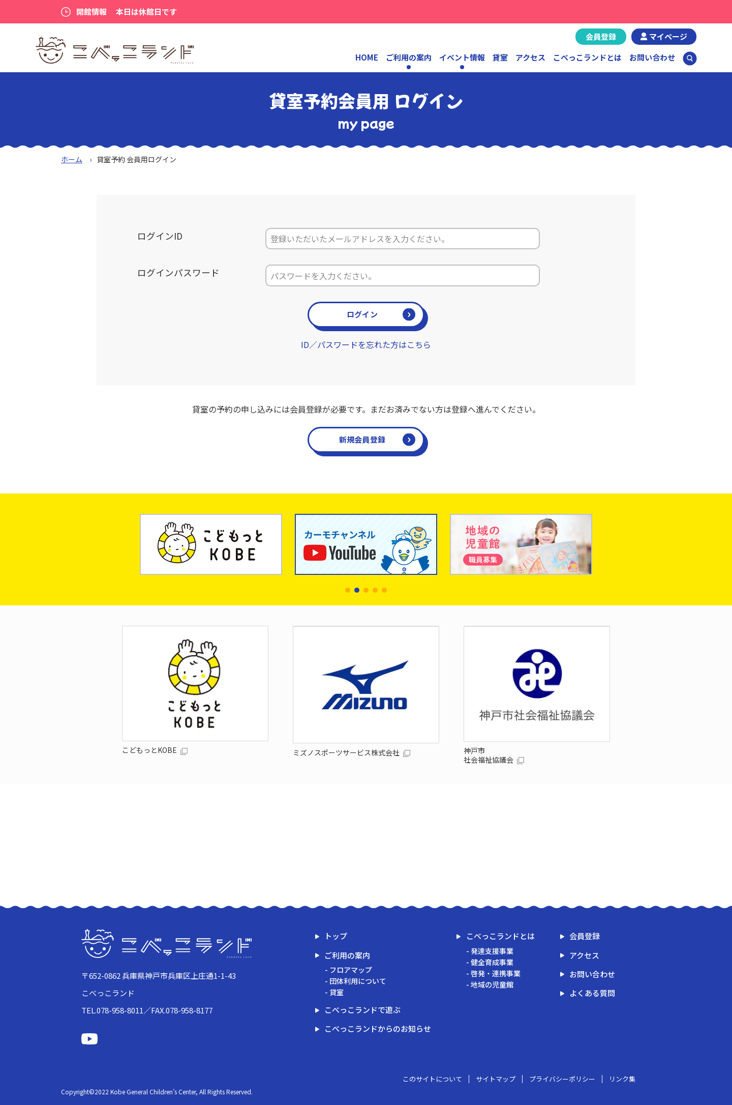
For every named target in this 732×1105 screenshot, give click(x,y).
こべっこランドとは (587, 57)
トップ (335, 935)
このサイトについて (432, 1079)
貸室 (500, 57)
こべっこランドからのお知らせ (377, 1028)
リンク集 (622, 1079)
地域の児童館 (492, 984)
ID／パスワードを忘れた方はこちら (366, 344)
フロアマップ (350, 970)
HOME (366, 57)
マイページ (668, 36)
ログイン (362, 314)
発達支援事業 (492, 951)
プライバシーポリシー (562, 1079)
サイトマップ (495, 1079)
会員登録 (601, 36)
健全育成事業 (492, 962)
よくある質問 (592, 992)
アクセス (530, 57)
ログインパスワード (178, 272)
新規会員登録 (362, 439)
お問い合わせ (652, 57)
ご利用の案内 (347, 955)
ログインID (159, 235)
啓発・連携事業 (496, 973)
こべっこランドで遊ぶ (362, 1009)
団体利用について (357, 981)
